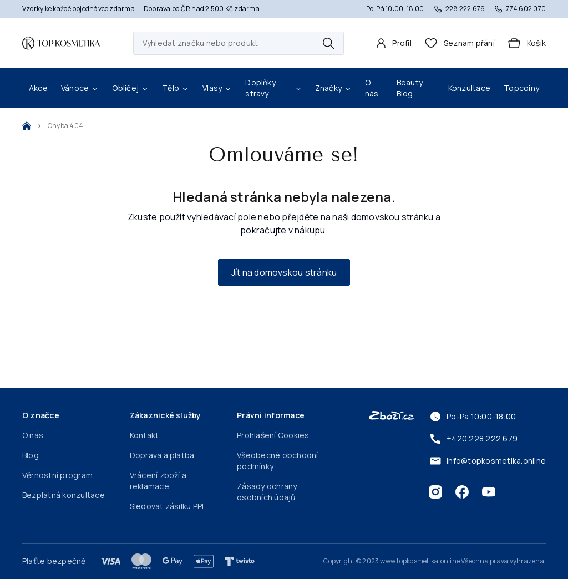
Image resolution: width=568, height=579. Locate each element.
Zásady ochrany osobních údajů (267, 491)
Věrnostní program (57, 475)
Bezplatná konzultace (63, 495)
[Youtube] (488, 492)
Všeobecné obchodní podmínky (277, 460)
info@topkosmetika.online (487, 461)
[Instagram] (435, 492)
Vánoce (80, 88)
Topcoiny (521, 88)
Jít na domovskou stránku (284, 272)
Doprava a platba (162, 455)
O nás (372, 88)
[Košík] (527, 43)
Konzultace (469, 88)
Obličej (130, 88)
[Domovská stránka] (61, 43)
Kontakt (144, 435)
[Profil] (394, 43)
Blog (30, 455)
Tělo (175, 88)
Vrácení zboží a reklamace (158, 480)
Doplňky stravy (273, 88)
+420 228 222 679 (473, 438)
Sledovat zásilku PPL (168, 506)
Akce (38, 88)
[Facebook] (462, 492)
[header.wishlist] (460, 43)
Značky (333, 88)
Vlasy (217, 88)
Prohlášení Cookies (273, 435)
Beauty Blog (410, 88)
